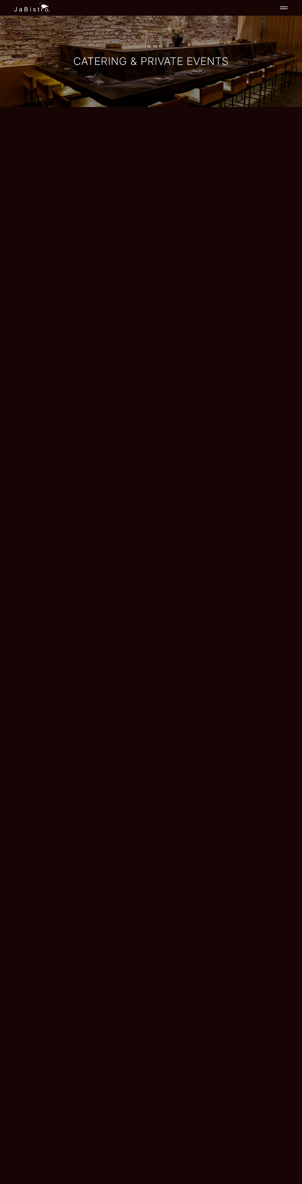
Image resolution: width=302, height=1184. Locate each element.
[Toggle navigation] (284, 8)
